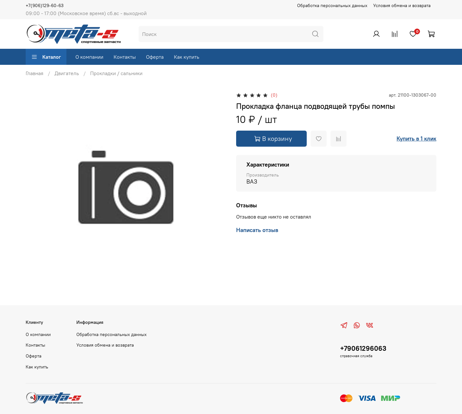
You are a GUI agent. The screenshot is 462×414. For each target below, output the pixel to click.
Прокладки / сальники (116, 73)
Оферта (155, 57)
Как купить (186, 57)
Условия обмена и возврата (402, 5)
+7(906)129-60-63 (45, 5)
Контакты (125, 57)
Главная (34, 73)
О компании (89, 57)
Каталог (46, 57)
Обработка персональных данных (332, 5)
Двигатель (67, 73)
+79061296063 (363, 348)
